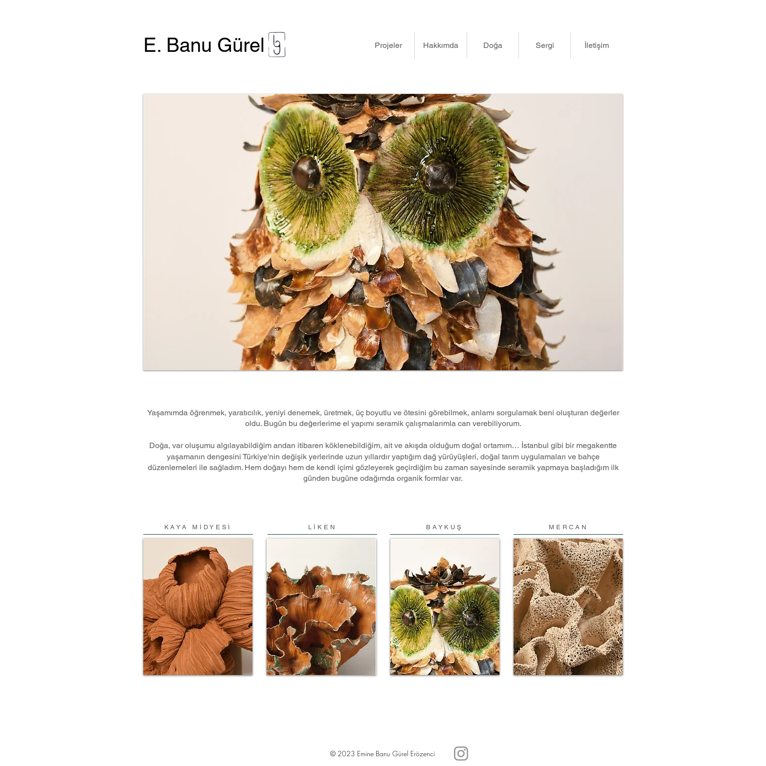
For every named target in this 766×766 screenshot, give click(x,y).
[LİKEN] (322, 527)
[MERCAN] (568, 527)
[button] (388, 45)
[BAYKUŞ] (444, 527)
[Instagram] (461, 753)
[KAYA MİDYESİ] (198, 527)
